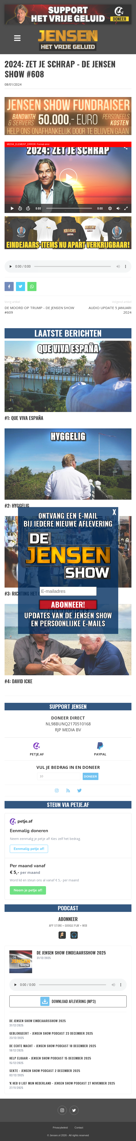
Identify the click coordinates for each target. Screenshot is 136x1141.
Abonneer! (68, 604)
